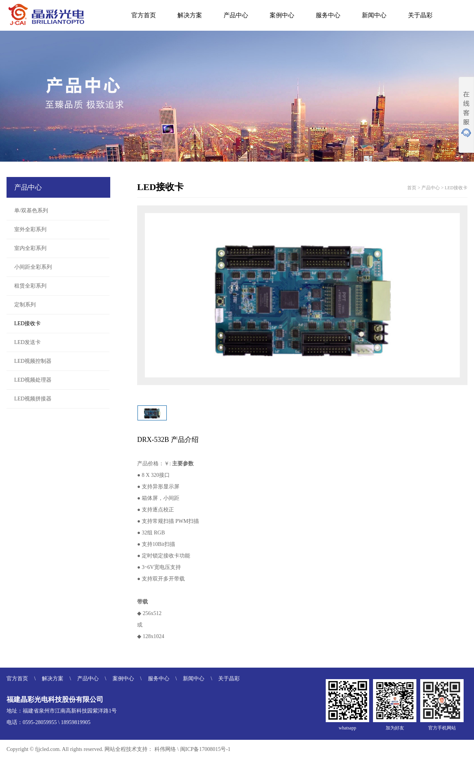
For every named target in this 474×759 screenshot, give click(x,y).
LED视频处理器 (32, 380)
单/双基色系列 (31, 210)
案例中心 (282, 15)
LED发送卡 (27, 342)
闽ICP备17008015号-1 (205, 749)
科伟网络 (165, 749)
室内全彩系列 (30, 248)
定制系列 (25, 305)
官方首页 (143, 15)
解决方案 (189, 15)
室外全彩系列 (30, 229)
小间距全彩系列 (33, 267)
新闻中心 (374, 15)
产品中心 (236, 15)
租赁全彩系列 (30, 286)
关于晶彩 (420, 15)
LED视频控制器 (32, 361)
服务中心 (328, 15)
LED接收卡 (27, 323)
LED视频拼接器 (32, 399)
